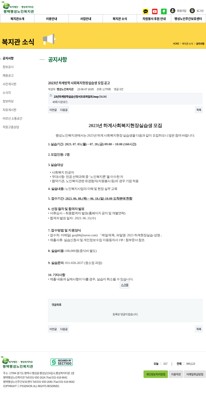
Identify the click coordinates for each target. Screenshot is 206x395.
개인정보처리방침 (155, 374)
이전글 (53, 110)
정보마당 (8, 101)
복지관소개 (17, 18)
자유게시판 (9, 110)
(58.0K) (78, 96)
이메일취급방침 (194, 374)
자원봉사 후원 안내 (154, 18)
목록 (198, 110)
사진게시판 (9, 84)
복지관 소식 (120, 18)
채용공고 (8, 75)
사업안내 (85, 18)
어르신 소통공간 (12, 118)
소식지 (7, 92)
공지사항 (8, 58)
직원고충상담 (11, 127)
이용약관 (176, 374)
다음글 (63, 110)
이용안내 (51, 18)
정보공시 (8, 67)
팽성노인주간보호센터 (188, 18)
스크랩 (124, 285)
